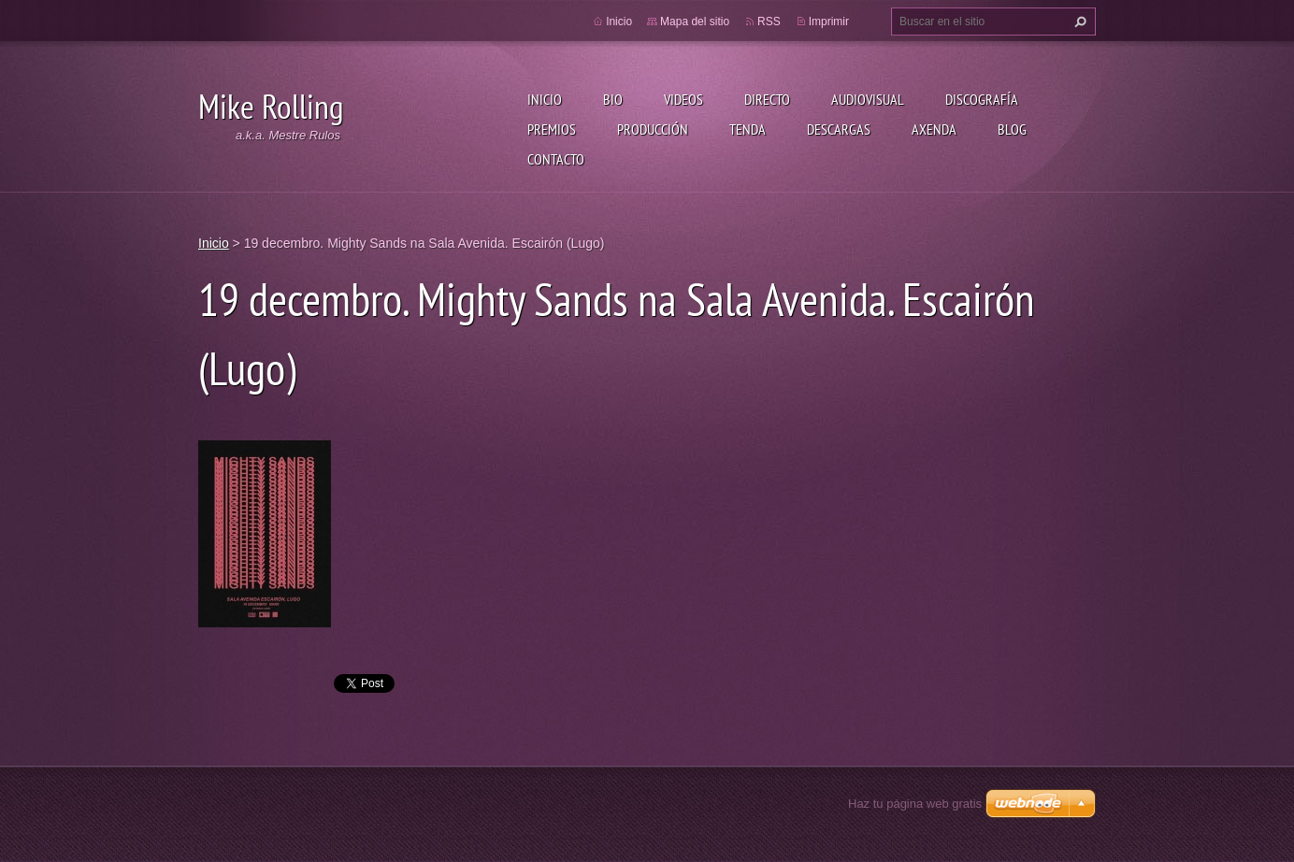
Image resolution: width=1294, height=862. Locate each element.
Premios (551, 129)
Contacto (555, 159)
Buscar (1078, 21)
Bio (613, 99)
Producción (652, 129)
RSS (769, 21)
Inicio (544, 99)
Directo (767, 99)
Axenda (934, 129)
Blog (1012, 129)
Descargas (838, 129)
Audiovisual (867, 99)
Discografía (981, 99)
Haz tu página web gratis (915, 804)
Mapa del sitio (694, 21)
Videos (683, 99)
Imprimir (829, 21)
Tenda (747, 129)
